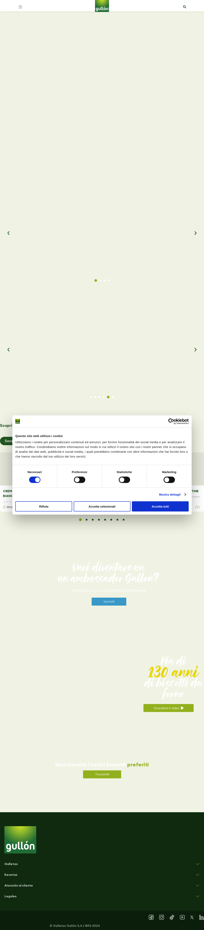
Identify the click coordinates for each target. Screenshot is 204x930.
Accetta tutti (160, 506)
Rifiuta (43, 506)
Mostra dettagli (169, 494)
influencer (138, 590)
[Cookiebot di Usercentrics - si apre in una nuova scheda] (171, 421)
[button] (20, 7)
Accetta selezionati (101, 506)
